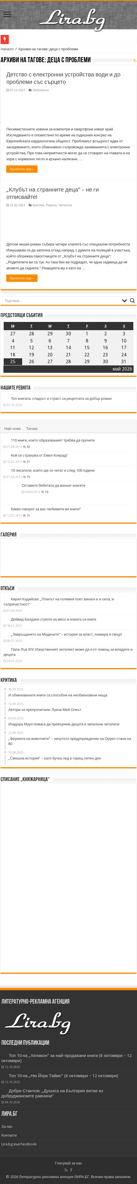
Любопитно (40, 90)
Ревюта (51, 205)
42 (28, 446)
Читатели (65, 205)
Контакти (9, 1135)
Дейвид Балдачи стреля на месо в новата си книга (53, 619)
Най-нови (12, 428)
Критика (38, 205)
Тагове (32, 428)
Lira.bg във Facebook (19, 1144)
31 (28, 461)
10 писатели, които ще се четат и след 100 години (52, 470)
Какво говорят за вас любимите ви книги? (46, 509)
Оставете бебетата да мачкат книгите (53, 485)
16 (46, 492)
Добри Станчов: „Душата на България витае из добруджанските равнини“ (52, 1093)
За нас (7, 1126)
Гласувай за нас (68, 1163)
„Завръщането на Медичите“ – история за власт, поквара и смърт (66, 634)
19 (28, 476)
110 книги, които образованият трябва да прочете (53, 440)
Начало (7, 49)
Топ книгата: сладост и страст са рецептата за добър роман (61, 398)
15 (28, 515)
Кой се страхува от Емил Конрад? (39, 455)
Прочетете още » (22, 169)
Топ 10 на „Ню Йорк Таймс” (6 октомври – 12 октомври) (63, 1075)
